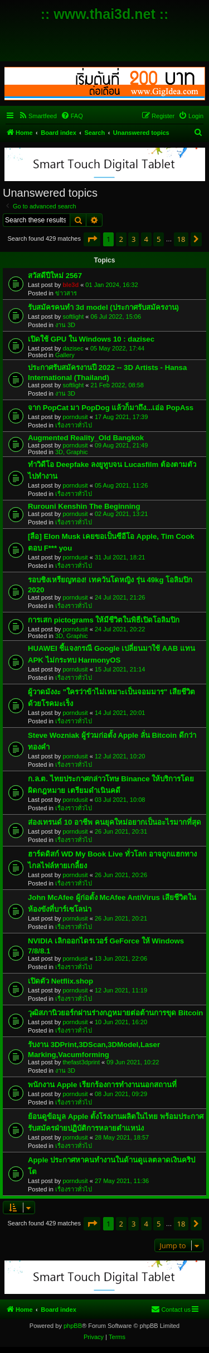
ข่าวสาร (66, 293)
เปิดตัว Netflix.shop (60, 981)
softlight (73, 316)
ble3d (70, 284)
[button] (92, 239)
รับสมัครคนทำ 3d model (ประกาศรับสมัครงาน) (103, 307)
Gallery (65, 355)
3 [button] (133, 239)
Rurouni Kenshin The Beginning (84, 506)
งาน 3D (65, 325)
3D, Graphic (71, 452)
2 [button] (121, 239)
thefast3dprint (81, 1062)
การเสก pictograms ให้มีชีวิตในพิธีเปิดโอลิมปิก (103, 620)
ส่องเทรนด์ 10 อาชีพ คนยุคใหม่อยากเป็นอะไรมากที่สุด (114, 822)
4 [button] (146, 239)
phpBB (73, 1325)
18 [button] (181, 239)
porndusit (75, 416)
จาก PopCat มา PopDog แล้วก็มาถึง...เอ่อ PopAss (110, 407)
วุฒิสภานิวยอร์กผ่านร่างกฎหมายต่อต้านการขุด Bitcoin (115, 1013)
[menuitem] (37, 116)
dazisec (72, 348)
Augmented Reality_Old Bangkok (86, 438)
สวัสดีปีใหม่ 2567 (55, 275)
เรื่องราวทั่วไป (73, 425)
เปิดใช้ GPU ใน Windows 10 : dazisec (91, 339)
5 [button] (159, 239)
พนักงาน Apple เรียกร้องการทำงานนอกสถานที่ (102, 1085)
